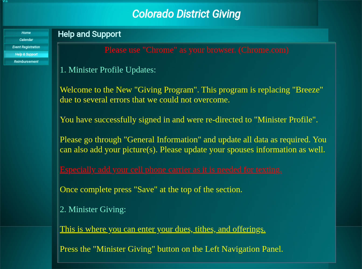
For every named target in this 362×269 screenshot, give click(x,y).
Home (26, 33)
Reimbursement (26, 62)
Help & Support (26, 54)
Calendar (26, 40)
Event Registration (26, 47)
